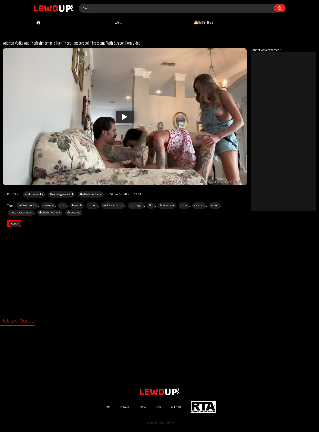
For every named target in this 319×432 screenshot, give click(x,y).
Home (38, 22)
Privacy (125, 406)
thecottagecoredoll (21, 212)
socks (184, 205)
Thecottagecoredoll (61, 194)
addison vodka (27, 205)
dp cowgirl (136, 205)
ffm (151, 205)
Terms (106, 406)
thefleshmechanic (49, 212)
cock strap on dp (113, 205)
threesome (73, 212)
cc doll (92, 205)
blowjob (77, 205)
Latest (118, 22)
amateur (48, 205)
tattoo (214, 205)
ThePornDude (203, 22)
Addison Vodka (34, 194)
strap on (199, 205)
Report (15, 223)
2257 (158, 406)
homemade (167, 205)
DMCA (143, 406)
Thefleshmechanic (90, 194)
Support (176, 406)
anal (62, 205)
